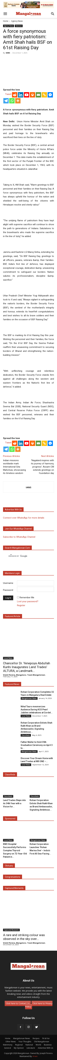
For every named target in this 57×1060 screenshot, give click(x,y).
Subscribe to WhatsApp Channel (19, 537)
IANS (8, 53)
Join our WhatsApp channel (18, 528)
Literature (31, 1048)
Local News (8, 658)
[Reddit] (14, 94)
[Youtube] (26, 94)
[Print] (32, 94)
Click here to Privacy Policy (38, 1005)
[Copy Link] (44, 94)
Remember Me (27, 597)
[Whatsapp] (12, 100)
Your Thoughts (25, 1041)
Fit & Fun (46, 1038)
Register (21, 605)
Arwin (35, 1056)
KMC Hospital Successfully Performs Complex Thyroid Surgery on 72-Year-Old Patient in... (15, 850)
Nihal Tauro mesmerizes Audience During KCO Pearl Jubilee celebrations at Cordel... (37, 709)
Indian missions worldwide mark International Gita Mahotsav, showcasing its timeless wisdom (14, 467)
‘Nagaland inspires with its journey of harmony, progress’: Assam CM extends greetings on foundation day (42, 467)
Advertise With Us (45, 1048)
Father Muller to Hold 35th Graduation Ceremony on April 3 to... (37, 745)
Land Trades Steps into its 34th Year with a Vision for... (14, 803)
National (19, 26)
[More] (18, 100)
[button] (5, 14)
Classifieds (26, 735)
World (38, 1044)
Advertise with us (13, 509)
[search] (26, 556)
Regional (19, 1044)
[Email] (38, 94)
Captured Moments (14, 888)
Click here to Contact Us (18, 1003)
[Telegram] (6, 100)
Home (5, 21)
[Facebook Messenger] (50, 94)
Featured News (12, 684)
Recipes (36, 1038)
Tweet (8, 94)
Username (8, 583)
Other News (10, 1041)
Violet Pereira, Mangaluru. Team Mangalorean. (24, 675)
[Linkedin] (20, 94)
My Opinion (19, 1048)
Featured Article (12, 616)
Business (48, 1044)
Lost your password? (27, 601)
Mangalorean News (29, 698)
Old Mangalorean (41, 1041)
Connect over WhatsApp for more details (23, 517)
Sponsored (10, 818)
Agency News (17, 21)
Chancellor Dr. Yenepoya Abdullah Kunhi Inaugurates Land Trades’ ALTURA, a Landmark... (26, 667)
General (7, 1048)
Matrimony (7, 1044)
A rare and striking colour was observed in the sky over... (24, 937)
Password (8, 590)
